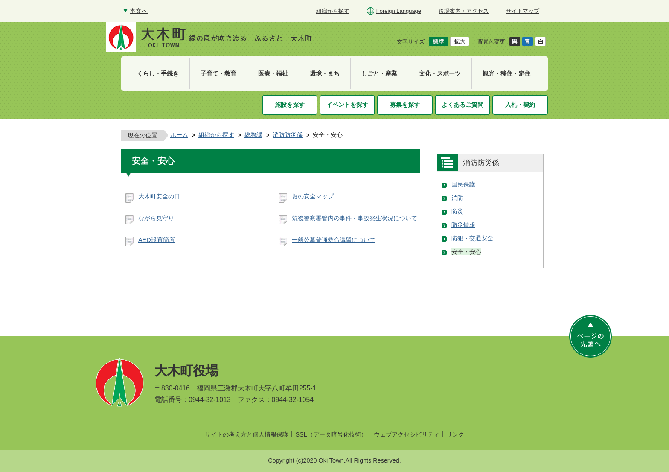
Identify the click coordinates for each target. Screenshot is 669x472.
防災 (457, 211)
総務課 (253, 134)
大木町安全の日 (159, 196)
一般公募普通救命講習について (333, 239)
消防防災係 (288, 134)
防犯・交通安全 (472, 238)
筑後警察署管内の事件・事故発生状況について (354, 218)
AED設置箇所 (156, 239)
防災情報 (463, 224)
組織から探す (216, 134)
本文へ (139, 10)
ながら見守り (156, 218)
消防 (457, 198)
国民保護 (463, 184)
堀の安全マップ (313, 196)
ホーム (179, 134)
